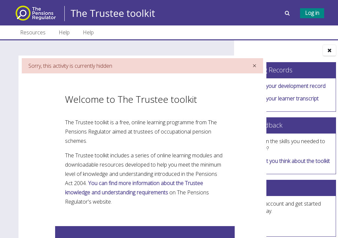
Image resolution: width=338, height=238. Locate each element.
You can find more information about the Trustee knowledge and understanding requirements (122, 212)
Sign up (253, 223)
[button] (288, 13)
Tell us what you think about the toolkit (285, 161)
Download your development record (282, 86)
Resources (33, 32)
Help (64, 32)
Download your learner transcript (279, 98)
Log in (312, 13)
